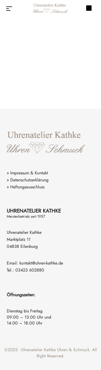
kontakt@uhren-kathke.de (41, 263)
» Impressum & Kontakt (27, 173)
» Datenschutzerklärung (27, 180)
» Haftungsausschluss (25, 187)
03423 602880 (29, 270)
